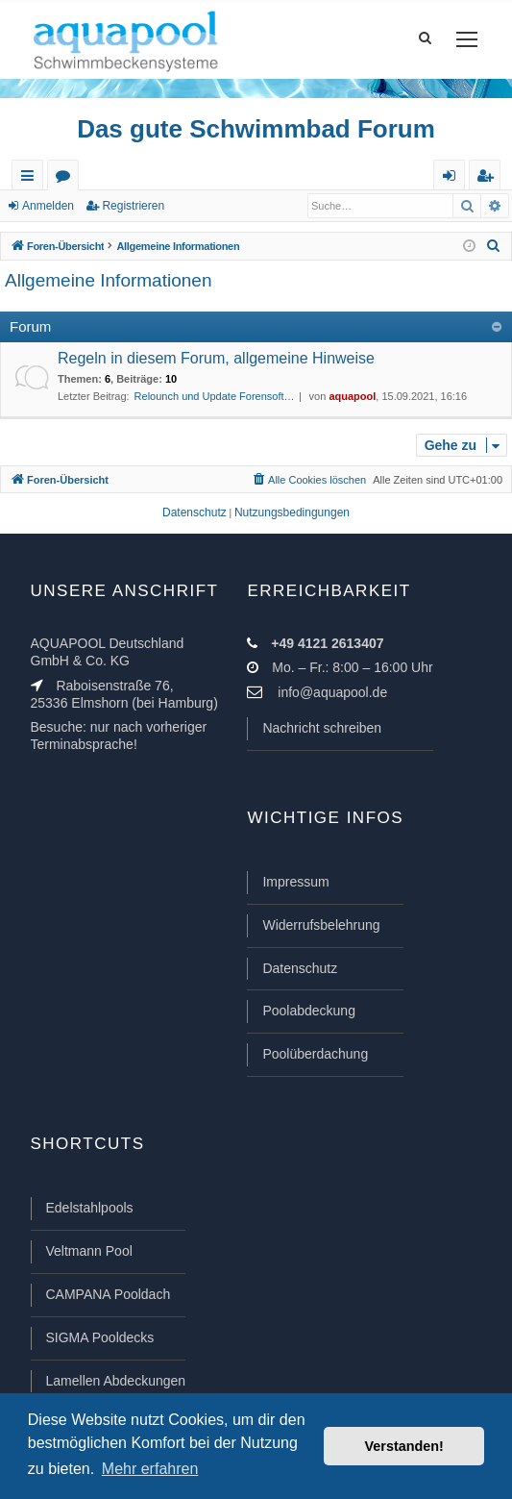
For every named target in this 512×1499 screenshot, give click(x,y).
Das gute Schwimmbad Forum (256, 128)
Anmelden (48, 205)
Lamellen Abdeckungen (116, 1380)
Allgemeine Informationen (108, 280)
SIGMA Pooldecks (100, 1337)
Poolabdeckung (308, 1010)
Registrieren (133, 205)
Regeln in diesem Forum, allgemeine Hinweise (216, 358)
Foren (67, 179)
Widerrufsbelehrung (320, 925)
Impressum (295, 881)
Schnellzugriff (31, 179)
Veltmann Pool (89, 1251)
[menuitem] (493, 246)
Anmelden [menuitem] (453, 179)
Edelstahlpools (90, 1207)
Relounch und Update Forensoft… (214, 396)
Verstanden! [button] (404, 1446)
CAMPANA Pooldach (108, 1294)
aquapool (352, 396)
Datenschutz (299, 968)
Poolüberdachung (315, 1054)
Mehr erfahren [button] (150, 1469)
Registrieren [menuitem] (489, 179)
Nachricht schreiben (321, 728)
